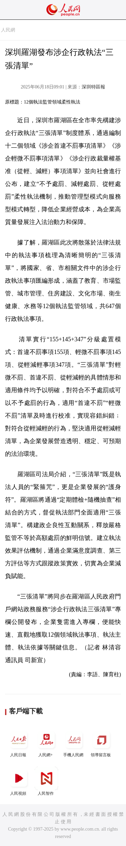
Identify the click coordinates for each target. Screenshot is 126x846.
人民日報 (19, 742)
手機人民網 (74, 742)
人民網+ (46, 742)
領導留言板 (101, 742)
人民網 (8, 29)
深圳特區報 (93, 86)
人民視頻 (19, 781)
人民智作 (46, 781)
